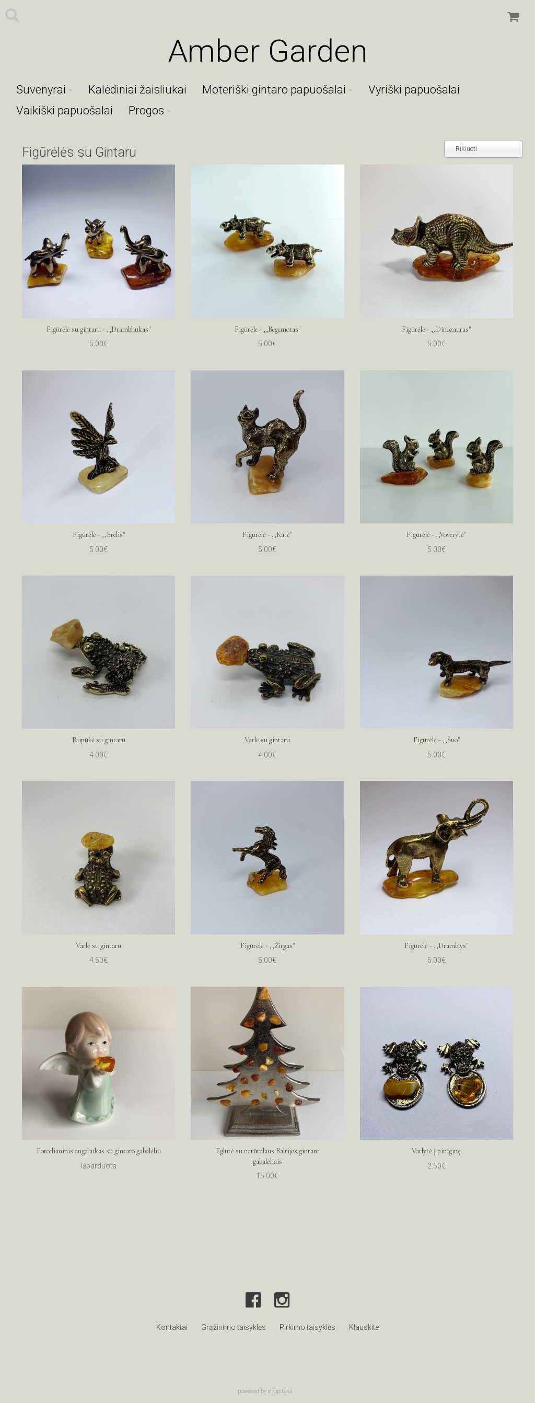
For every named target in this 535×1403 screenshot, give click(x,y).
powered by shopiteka (265, 1391)
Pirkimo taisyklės (307, 1327)
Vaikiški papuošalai (64, 110)
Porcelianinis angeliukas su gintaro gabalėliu (99, 1151)
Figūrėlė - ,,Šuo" (436, 739)
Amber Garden (267, 50)
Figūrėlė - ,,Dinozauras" (436, 329)
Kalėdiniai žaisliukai (137, 89)
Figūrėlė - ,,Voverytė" (436, 534)
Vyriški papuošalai (414, 89)
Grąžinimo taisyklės (233, 1327)
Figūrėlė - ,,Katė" (267, 534)
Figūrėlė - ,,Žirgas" (267, 945)
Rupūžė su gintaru (98, 739)
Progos (150, 110)
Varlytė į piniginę (436, 1151)
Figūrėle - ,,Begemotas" (267, 329)
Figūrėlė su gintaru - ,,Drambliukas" (98, 329)
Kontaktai (172, 1327)
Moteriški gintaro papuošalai (277, 89)
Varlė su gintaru (267, 739)
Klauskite (364, 1327)
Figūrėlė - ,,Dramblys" (436, 945)
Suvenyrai (44, 89)
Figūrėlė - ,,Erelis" (99, 534)
